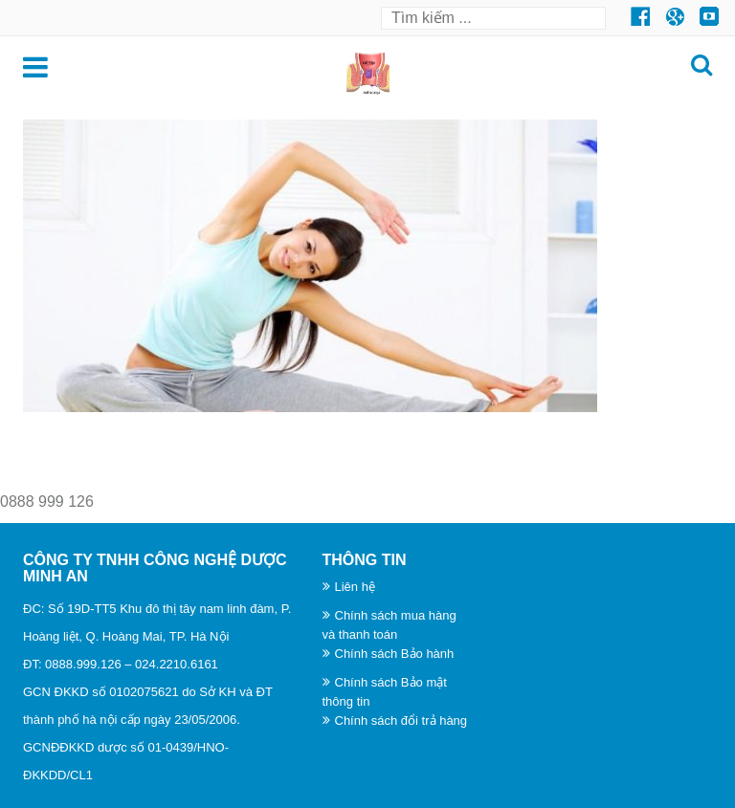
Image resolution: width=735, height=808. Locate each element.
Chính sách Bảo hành (395, 653)
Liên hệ (355, 586)
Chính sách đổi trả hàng (401, 720)
